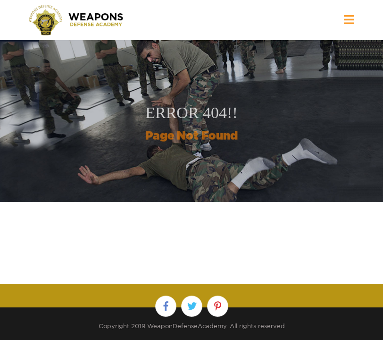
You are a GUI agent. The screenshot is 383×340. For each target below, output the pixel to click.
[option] (191, 121)
